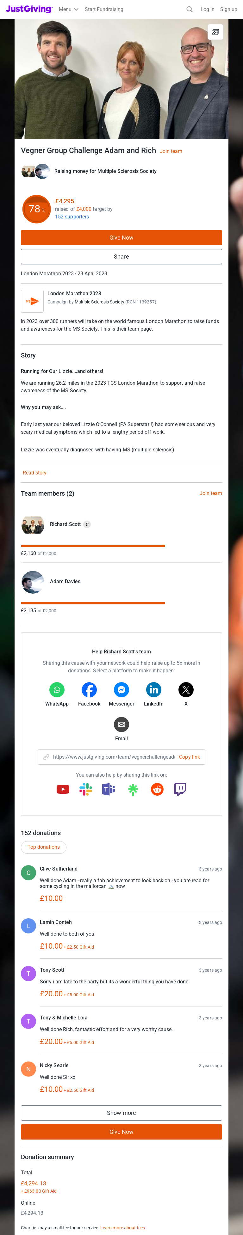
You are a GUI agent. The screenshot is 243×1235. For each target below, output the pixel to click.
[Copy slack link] (85, 790)
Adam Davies (65, 581)
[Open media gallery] (121, 79)
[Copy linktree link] (133, 791)
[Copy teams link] (108, 790)
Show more (128, 1114)
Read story (35, 473)
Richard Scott (65, 524)
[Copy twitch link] (180, 790)
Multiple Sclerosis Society (99, 301)
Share (121, 256)
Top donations (44, 847)
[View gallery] (215, 32)
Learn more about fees (122, 1227)
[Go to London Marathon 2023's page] (32, 301)
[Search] (189, 9)
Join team (171, 151)
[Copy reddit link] (157, 790)
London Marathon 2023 (74, 293)
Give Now (121, 237)
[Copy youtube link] (63, 790)
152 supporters (72, 217)
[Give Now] (36, 171)
